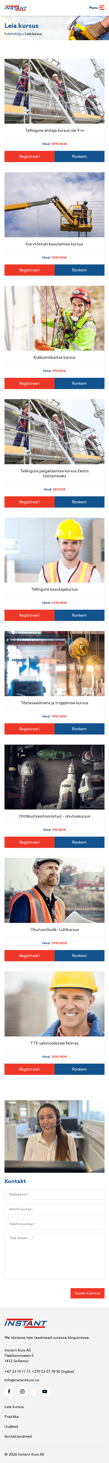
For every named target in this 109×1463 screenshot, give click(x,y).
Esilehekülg (12, 34)
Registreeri (29, 156)
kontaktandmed (18, 1436)
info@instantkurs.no (21, 1380)
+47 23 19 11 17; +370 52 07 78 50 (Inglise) (39, 1372)
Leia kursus (14, 1407)
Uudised (11, 1427)
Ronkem (79, 156)
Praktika (11, 1417)
